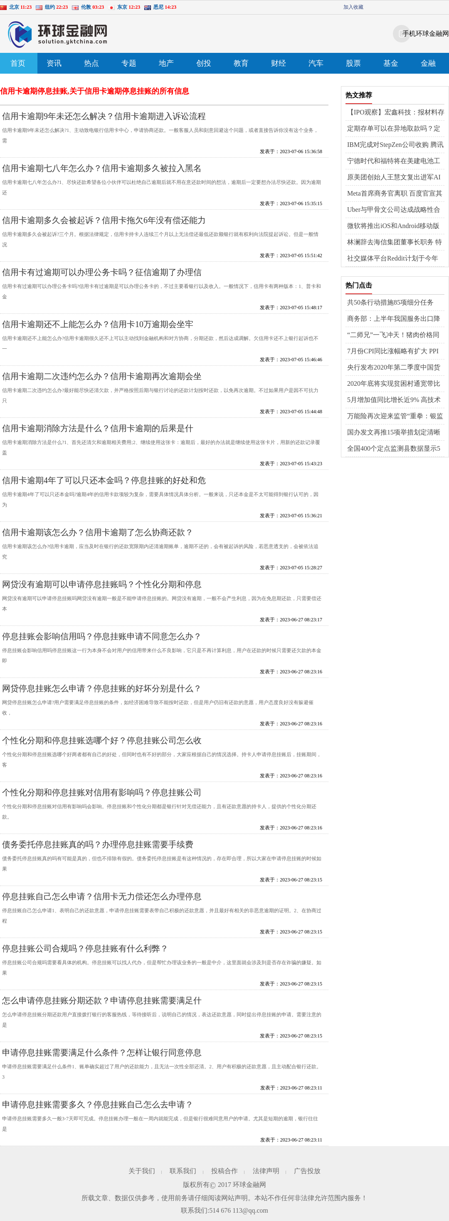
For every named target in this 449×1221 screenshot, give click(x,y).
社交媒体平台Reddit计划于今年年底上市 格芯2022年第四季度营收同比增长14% (394, 259)
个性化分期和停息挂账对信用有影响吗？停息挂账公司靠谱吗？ (102, 797)
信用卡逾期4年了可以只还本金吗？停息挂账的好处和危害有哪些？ (104, 485)
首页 (17, 63)
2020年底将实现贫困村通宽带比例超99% (393, 384)
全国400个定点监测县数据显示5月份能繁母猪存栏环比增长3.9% (394, 449)
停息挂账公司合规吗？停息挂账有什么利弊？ (85, 948)
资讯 (54, 63)
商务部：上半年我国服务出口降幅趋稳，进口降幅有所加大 (393, 319)
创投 (203, 63)
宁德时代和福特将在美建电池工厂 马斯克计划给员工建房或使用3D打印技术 (394, 161)
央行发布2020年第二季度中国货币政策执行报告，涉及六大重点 (393, 368)
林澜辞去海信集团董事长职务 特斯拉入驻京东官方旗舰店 (394, 242)
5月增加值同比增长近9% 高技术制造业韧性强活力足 (394, 400)
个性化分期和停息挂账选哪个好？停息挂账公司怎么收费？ (102, 745)
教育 (241, 63)
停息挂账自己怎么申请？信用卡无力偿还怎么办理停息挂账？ (102, 901)
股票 (353, 63)
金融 (428, 63)
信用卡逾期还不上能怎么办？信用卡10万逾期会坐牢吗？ (97, 329)
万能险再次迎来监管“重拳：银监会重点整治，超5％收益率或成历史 (395, 416)
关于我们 (141, 1170)
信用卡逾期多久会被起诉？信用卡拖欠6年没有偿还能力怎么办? (104, 224)
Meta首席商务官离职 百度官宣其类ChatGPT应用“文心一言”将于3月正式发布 (394, 194)
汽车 (315, 63)
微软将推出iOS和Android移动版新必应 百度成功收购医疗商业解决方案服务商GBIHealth (394, 226)
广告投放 (307, 1170)
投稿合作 (224, 1170)
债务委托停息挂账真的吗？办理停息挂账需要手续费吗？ (97, 849)
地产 (166, 63)
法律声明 (266, 1170)
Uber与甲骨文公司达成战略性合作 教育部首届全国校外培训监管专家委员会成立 (394, 210)
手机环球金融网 (425, 33)
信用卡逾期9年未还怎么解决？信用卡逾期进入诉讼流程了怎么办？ (104, 120)
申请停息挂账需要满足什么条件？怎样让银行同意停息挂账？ (102, 1057)
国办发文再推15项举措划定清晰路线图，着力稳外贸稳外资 (393, 433)
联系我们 (183, 1170)
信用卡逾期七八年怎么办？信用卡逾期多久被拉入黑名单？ (102, 172)
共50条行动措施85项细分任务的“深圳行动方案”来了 (390, 303)
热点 (91, 63)
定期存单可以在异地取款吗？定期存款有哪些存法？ (393, 129)
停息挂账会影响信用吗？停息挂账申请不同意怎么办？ (102, 636)
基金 (390, 63)
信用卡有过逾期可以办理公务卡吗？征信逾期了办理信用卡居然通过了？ (102, 276)
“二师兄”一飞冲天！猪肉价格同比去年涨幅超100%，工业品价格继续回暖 (394, 335)
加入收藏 (353, 7)
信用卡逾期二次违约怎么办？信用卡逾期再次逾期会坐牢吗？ (102, 381)
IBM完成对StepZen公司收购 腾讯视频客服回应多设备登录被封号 (395, 145)
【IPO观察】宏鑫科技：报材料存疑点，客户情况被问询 (395, 113)
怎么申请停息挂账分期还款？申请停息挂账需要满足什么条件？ (102, 1005)
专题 (128, 63)
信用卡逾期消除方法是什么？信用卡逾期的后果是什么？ (97, 433)
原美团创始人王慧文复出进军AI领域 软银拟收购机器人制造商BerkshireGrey (394, 178)
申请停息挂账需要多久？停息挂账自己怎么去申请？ (97, 1104)
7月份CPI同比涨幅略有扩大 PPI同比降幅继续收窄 (393, 351)
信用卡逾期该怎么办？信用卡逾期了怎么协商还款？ (97, 532)
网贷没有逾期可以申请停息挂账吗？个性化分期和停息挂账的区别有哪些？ (102, 589)
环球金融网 (249, 1184)
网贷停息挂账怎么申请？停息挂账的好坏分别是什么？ (102, 688)
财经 (278, 63)
